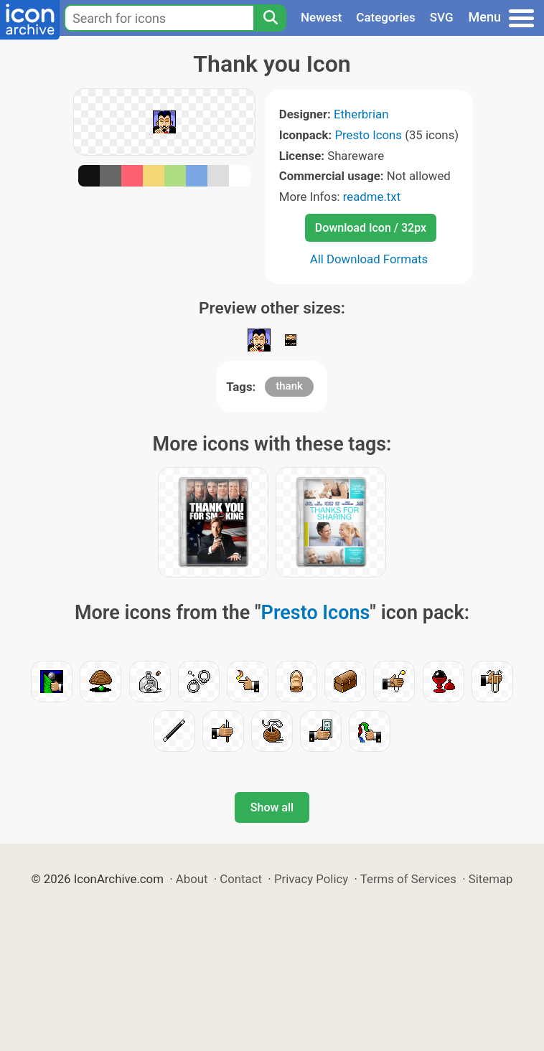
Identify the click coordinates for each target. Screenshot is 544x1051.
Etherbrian (361, 114)
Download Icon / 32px (370, 228)
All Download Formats (369, 259)
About (192, 879)
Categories (386, 17)
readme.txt (371, 196)
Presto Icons (368, 135)
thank (289, 386)
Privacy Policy (311, 879)
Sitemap (491, 879)
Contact (241, 879)
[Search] (269, 18)
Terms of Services (408, 879)
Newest (321, 17)
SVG (442, 17)
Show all (272, 807)
